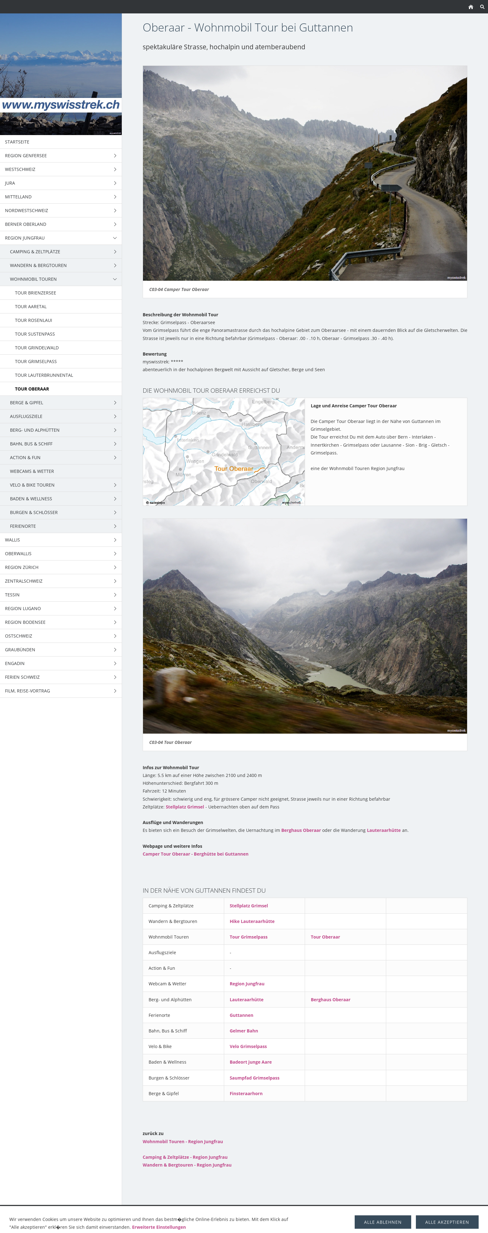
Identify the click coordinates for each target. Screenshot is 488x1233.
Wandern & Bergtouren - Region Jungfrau (187, 1165)
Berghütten (370, 1212)
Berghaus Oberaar (301, 830)
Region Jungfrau (247, 984)
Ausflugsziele (333, 1212)
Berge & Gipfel (246, 1212)
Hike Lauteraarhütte (252, 921)
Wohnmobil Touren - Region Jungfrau (183, 1141)
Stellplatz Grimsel (185, 807)
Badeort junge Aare (251, 1062)
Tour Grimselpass (249, 937)
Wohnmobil (210, 1212)
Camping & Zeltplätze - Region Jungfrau (185, 1157)
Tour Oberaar (325, 937)
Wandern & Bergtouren (161, 1212)
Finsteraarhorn (246, 1093)
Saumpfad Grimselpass (255, 1078)
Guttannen (242, 1015)
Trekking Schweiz (290, 1212)
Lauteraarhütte (384, 830)
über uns (401, 1212)
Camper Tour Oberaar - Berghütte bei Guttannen (196, 854)
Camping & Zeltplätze (101, 1212)
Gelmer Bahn (244, 1031)
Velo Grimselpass (248, 1046)
